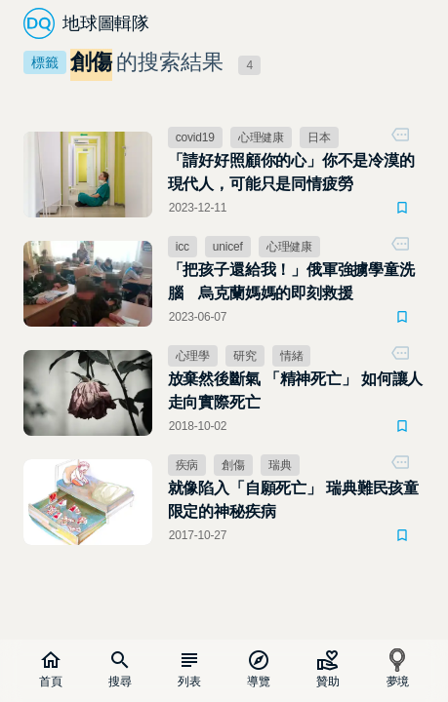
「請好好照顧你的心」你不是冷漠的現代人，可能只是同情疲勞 (291, 172)
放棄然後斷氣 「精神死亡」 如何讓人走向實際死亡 (296, 390)
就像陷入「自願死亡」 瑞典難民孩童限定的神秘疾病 (293, 500)
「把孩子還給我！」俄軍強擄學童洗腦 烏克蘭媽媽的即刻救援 (291, 281)
